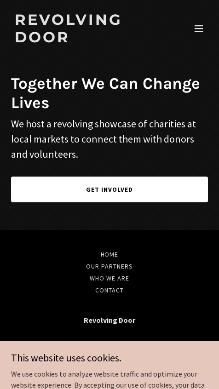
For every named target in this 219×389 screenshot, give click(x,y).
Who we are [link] (109, 278)
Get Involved (109, 189)
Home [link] (110, 254)
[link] (80, 39)
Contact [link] (109, 290)
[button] (199, 28)
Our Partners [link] (109, 266)
